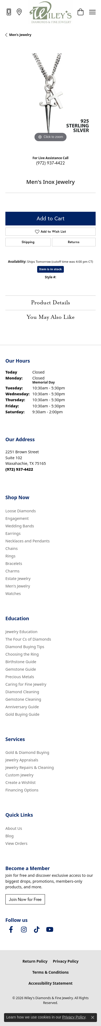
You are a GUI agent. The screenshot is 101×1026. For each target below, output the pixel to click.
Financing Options (22, 790)
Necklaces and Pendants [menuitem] (27, 540)
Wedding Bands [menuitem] (19, 525)
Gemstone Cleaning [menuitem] (23, 699)
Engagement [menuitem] (17, 518)
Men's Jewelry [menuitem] (17, 586)
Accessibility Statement (51, 983)
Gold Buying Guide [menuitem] (22, 714)
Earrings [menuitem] (12, 533)
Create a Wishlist (20, 782)
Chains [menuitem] (11, 548)
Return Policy (34, 961)
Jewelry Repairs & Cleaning (29, 767)
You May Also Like (51, 317)
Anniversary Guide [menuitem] (22, 706)
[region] (50, 98)
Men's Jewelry (20, 34)
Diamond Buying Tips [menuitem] (24, 646)
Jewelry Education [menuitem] (21, 631)
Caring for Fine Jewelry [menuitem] (25, 684)
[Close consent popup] (92, 1017)
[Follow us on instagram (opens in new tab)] (23, 929)
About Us (13, 828)
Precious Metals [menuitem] (19, 676)
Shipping (28, 242)
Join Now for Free (25, 899)
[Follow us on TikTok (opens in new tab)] (36, 929)
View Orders (16, 843)
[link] (9, 11)
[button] (80, 12)
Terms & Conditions (50, 972)
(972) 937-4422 (50, 163)
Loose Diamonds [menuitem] (20, 510)
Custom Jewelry (19, 774)
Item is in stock (50, 269)
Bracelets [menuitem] (13, 563)
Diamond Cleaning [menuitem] (22, 691)
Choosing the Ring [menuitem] (22, 654)
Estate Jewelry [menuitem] (17, 578)
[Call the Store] (19, 469)
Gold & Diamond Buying (27, 752)
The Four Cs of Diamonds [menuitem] (28, 639)
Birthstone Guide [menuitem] (20, 661)
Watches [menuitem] (13, 593)
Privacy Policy (65, 961)
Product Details (50, 303)
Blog (9, 835)
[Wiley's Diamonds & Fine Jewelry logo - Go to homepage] (50, 12)
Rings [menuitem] (10, 555)
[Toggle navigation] (92, 12)
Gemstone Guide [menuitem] (20, 669)
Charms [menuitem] (12, 571)
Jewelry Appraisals (21, 759)
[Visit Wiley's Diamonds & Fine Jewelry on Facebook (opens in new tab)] (10, 929)
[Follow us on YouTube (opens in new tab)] (49, 929)
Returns (73, 242)
